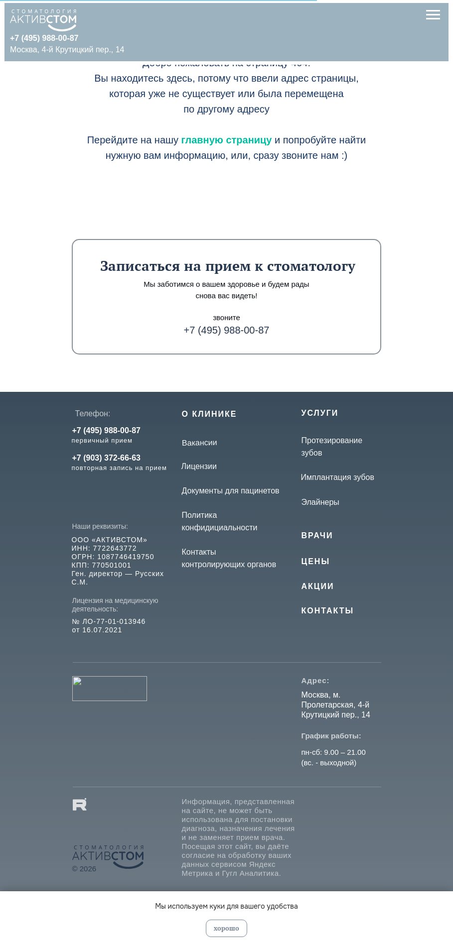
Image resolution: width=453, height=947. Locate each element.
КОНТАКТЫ (328, 610)
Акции (318, 586)
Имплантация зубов (337, 477)
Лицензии (199, 466)
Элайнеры (320, 502)
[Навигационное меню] (433, 15)
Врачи (317, 535)
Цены (316, 561)
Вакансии (199, 442)
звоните (226, 317)
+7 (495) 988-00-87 (227, 330)
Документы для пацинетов (231, 490)
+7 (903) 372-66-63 (106, 458)
